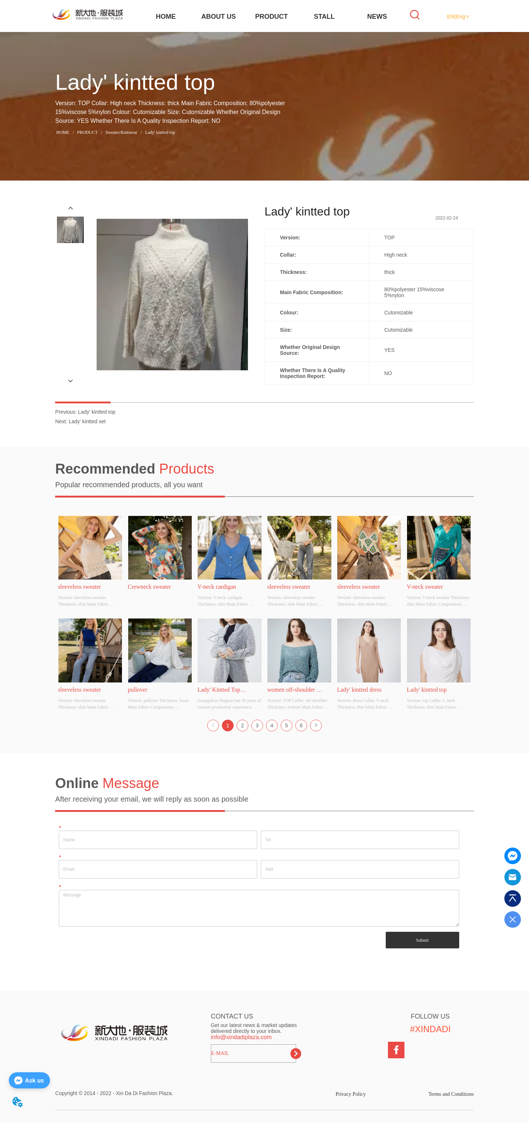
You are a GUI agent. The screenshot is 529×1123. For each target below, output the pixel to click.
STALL (324, 16)
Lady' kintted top (159, 132)
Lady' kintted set (87, 421)
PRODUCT (271, 16)
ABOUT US (218, 16)
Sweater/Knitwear (121, 132)
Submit (422, 940)
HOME (166, 16)
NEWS (377, 16)
